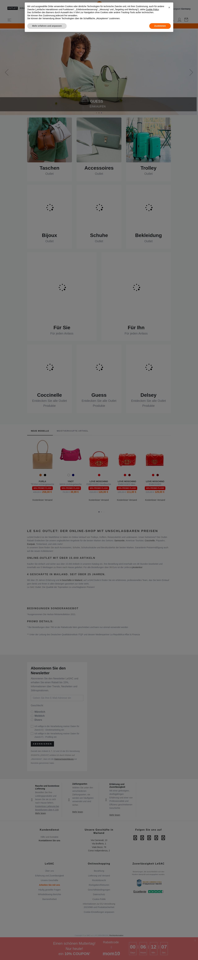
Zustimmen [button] (160, 26)
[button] (169, 7)
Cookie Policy (152, 9)
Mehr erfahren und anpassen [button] (47, 26)
